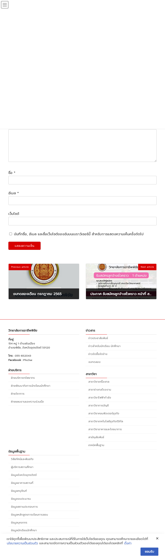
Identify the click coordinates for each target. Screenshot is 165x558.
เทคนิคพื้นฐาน (96, 450)
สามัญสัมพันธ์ (96, 442)
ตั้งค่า (127, 552)
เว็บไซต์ (13, 219)
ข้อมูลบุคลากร (19, 527)
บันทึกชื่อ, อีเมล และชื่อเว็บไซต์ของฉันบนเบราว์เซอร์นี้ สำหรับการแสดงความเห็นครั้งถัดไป (79, 239)
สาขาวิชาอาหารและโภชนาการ (105, 434)
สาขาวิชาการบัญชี (98, 411)
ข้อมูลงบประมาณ (21, 504)
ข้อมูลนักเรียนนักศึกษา (24, 535)
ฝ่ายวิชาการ (17, 399)
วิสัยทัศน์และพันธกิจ (22, 464)
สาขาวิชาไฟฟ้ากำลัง (99, 403)
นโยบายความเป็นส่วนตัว (22, 552)
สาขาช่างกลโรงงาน (99, 395)
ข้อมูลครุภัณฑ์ (19, 496)
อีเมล (13, 198)
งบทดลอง (94, 367)
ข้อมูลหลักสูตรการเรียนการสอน (29, 520)
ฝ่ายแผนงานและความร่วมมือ (27, 407)
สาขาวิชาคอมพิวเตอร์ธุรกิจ (103, 419)
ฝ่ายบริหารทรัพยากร (23, 383)
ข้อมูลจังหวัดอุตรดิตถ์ (24, 480)
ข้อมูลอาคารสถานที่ (22, 488)
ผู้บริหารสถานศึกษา (22, 472)
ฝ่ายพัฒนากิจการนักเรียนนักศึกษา (30, 391)
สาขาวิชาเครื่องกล (98, 387)
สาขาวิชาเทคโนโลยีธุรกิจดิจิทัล (105, 426)
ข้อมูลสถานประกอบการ (24, 512)
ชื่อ (11, 178)
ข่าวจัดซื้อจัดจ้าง (97, 359)
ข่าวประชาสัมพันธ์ (98, 343)
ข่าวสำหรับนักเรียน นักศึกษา (104, 351)
